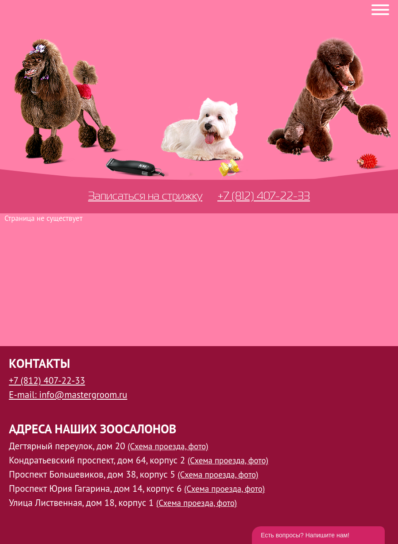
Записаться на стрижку (145, 196)
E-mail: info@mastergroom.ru (68, 395)
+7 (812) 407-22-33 (263, 196)
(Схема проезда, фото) (168, 446)
